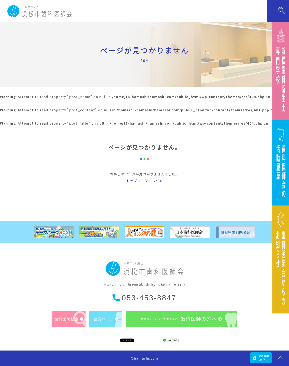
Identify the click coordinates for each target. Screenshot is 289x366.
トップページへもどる (144, 180)
